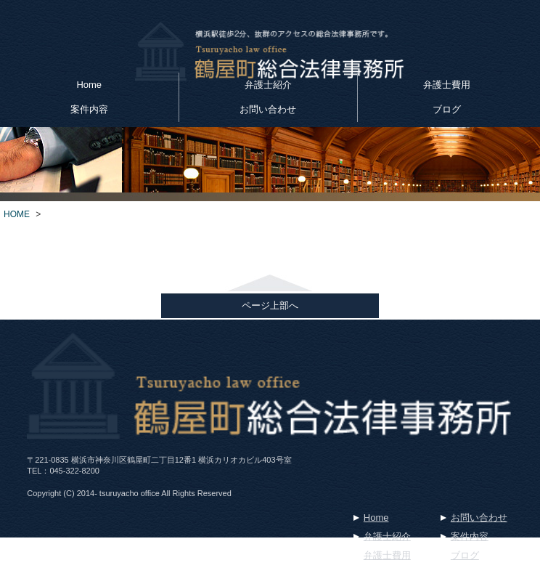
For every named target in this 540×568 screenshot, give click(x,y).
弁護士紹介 (268, 84)
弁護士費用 (446, 84)
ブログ (447, 109)
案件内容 (89, 109)
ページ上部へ (270, 305)
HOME (17, 214)
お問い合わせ (268, 109)
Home (89, 84)
